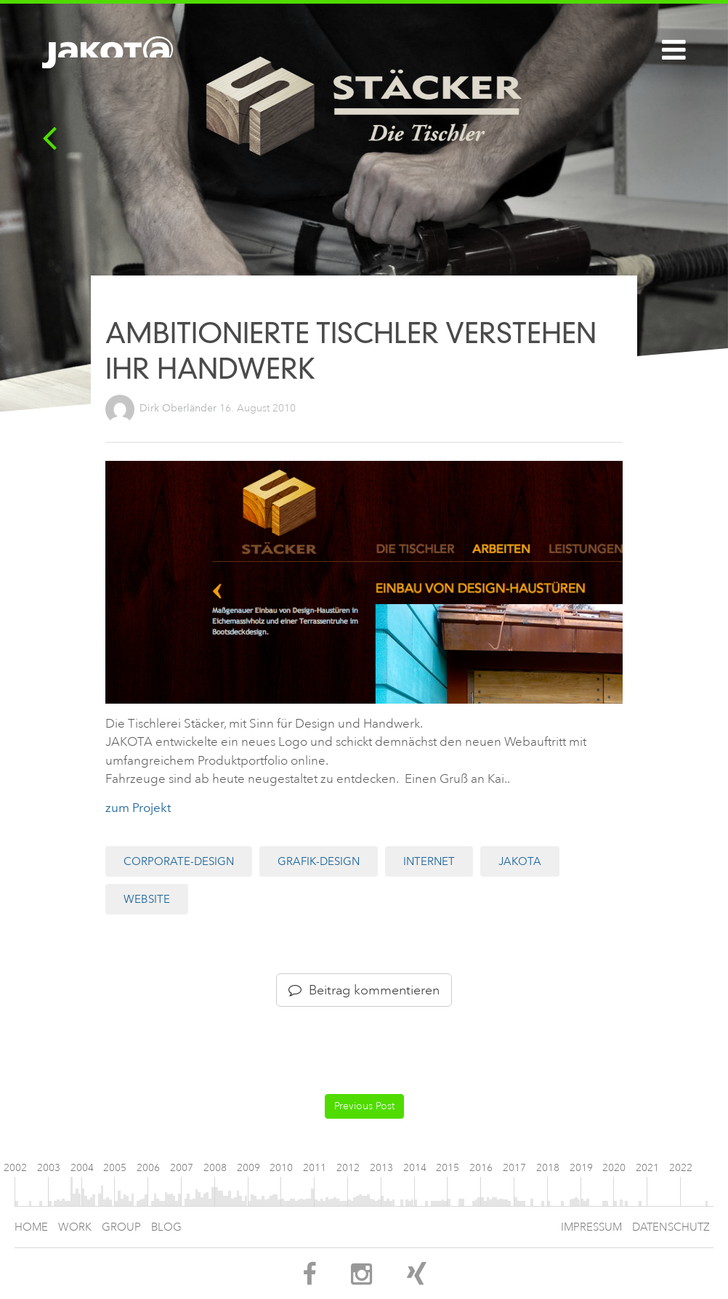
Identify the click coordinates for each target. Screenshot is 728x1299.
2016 (481, 1168)
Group (121, 1227)
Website (147, 899)
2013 (381, 1168)
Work (75, 1227)
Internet (429, 861)
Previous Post (364, 1106)
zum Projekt (138, 807)
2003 (48, 1168)
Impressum (591, 1227)
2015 (447, 1168)
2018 (547, 1168)
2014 (414, 1168)
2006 (148, 1168)
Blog (166, 1227)
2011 (314, 1168)
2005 (114, 1168)
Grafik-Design (319, 861)
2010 (281, 1168)
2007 (181, 1168)
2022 (680, 1168)
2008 (215, 1168)
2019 (581, 1168)
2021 (647, 1168)
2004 (82, 1168)
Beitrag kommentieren (364, 990)
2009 (248, 1168)
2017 (514, 1168)
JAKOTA (519, 861)
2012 (348, 1168)
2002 (15, 1168)
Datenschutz (671, 1227)
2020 (614, 1168)
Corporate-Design (179, 861)
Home (31, 1227)
